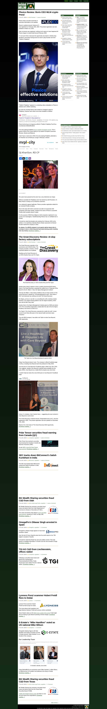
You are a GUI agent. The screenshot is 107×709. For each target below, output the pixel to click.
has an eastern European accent (42, 129)
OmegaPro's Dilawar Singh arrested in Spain (71, 126)
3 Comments (37, 600)
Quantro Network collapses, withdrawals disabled (72, 128)
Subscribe (86, 1)
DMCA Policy (81, 706)
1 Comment (38, 627)
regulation (36, 437)
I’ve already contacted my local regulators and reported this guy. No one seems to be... (82, 20)
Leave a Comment (41, 17)
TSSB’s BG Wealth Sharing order (27, 693)
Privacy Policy (75, 706)
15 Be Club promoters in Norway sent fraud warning (73, 137)
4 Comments (44, 554)
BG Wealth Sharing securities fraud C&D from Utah (67, 35)
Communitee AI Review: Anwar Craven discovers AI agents (82, 92)
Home (66, 1)
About (71, 1)
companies (31, 437)
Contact (76, 1)
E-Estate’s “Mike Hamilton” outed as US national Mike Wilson (37, 623)
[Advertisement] (62, 6)
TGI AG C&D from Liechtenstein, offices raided (66, 43)
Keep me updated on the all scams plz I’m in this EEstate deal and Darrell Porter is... (82, 38)
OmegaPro (31, 527)
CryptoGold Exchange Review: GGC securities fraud (82, 96)
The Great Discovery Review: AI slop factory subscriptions (37, 238)
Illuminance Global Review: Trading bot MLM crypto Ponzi (82, 88)
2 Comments (44, 527)
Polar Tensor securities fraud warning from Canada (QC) (67, 26)
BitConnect (31, 460)
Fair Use (82, 708)
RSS (81, 1)
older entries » (54, 702)
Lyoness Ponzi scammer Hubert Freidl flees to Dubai (67, 98)
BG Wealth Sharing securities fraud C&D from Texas (73, 135)
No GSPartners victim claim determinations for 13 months (74, 130)
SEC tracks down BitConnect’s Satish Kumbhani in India (66, 31)
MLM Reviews (32, 17)
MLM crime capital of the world (42, 613)
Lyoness (31, 600)
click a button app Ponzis (34, 503)
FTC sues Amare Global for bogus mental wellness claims (74, 139)
